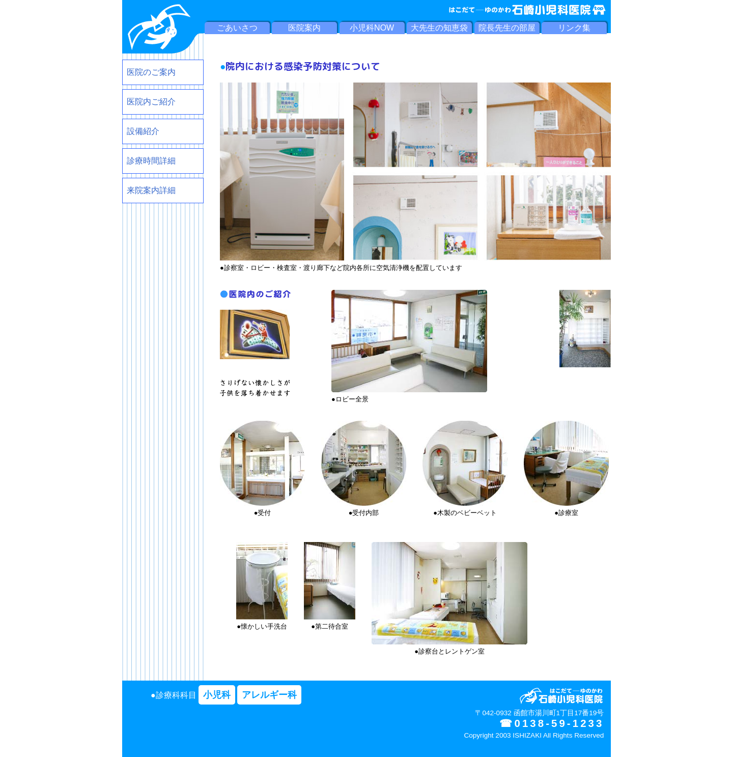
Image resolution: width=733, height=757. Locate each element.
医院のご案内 (151, 72)
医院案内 (304, 27)
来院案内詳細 (151, 190)
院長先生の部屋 (506, 27)
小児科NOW (372, 27)
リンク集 (574, 27)
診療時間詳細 (151, 160)
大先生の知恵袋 (439, 27)
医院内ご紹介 (151, 101)
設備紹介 (143, 131)
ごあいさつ (237, 27)
